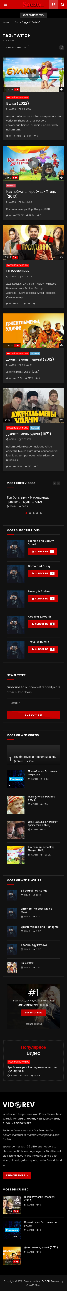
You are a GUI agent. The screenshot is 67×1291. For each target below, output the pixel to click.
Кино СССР (27, 963)
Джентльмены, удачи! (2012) (30, 359)
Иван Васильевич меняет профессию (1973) (43, 823)
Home (6, 22)
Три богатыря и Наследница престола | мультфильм (28, 499)
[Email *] (33, 703)
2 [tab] (30, 513)
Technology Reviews (34, 945)
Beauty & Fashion (39, 591)
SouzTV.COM (43, 1281)
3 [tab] (33, 513)
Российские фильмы (17, 97)
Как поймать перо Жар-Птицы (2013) (31, 194)
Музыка (11, 185)
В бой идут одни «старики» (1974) (39, 1198)
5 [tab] (41, 513)
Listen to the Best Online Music (36, 910)
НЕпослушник (17, 271)
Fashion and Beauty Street (41, 542)
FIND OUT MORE (17, 1175)
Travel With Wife (38, 642)
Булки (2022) (17, 103)
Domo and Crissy (39, 566)
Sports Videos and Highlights (40, 927)
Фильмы (35, 353)
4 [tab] (37, 513)
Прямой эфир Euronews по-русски (42, 773)
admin (12, 108)
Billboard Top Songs (34, 890)
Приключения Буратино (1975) (41, 798)
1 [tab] (26, 513)
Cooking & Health (39, 616)
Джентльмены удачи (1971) (28, 433)
